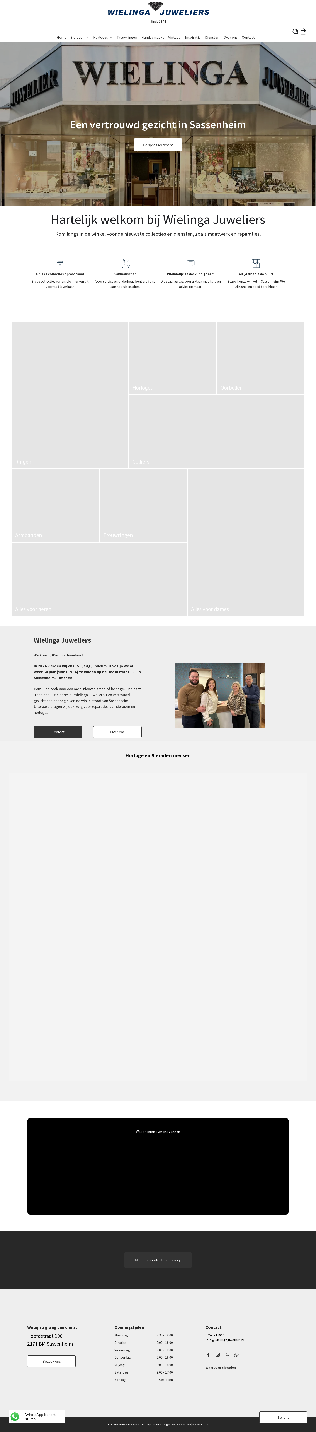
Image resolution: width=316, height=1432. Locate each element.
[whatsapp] (237, 1355)
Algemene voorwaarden (177, 1424)
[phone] (227, 1355)
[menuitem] (64, 37)
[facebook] (209, 1355)
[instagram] (218, 1355)
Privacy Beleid (200, 1424)
